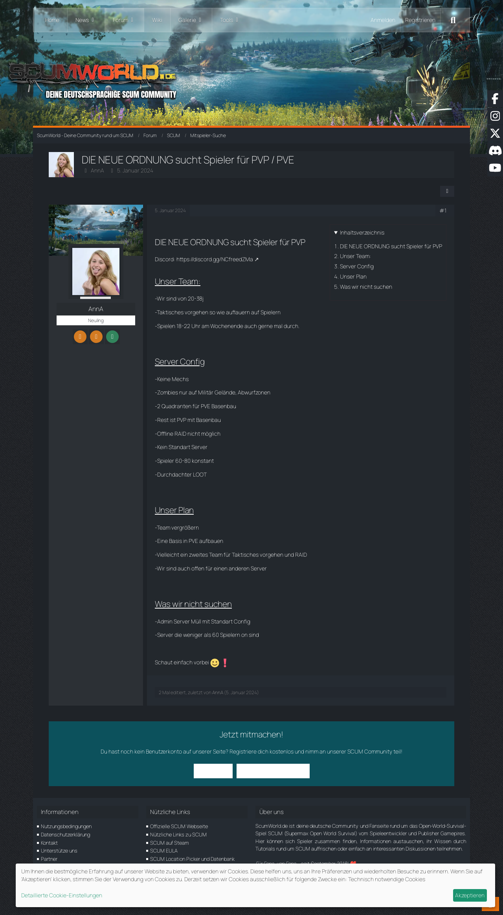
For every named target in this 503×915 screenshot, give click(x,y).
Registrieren (420, 20)
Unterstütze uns (59, 850)
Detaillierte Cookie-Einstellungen (61, 895)
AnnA (97, 170)
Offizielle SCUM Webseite (179, 826)
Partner (49, 858)
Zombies (167, 392)
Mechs (180, 379)
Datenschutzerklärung (65, 834)
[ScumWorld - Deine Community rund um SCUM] (251, 79)
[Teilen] (447, 191)
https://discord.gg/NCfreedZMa (214, 259)
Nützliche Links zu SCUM (178, 834)
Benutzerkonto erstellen (273, 770)
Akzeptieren (470, 895)
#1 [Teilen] (442, 210)
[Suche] (453, 20)
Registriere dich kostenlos (261, 751)
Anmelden (383, 20)
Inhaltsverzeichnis (362, 232)
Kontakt (49, 842)
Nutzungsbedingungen (66, 826)
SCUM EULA (164, 850)
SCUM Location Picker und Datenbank (192, 858)
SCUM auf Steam (169, 842)
